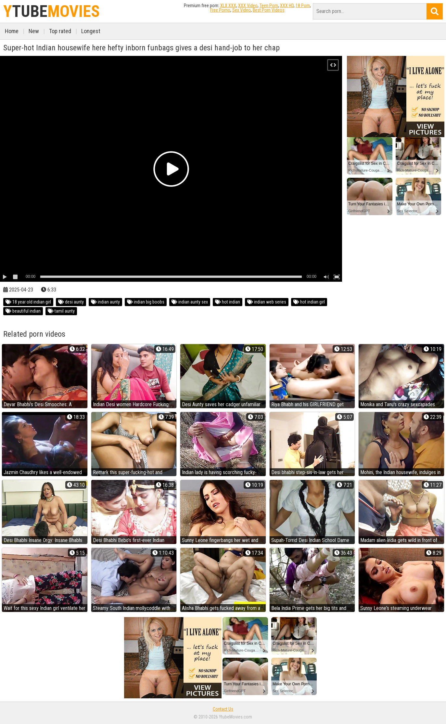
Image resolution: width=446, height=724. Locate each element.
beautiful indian (23, 311)
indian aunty (105, 301)
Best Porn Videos (269, 10)
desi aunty (71, 301)
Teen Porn (269, 5)
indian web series (266, 301)
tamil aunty (61, 311)
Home (12, 31)
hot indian (227, 301)
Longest (90, 31)
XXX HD (287, 5)
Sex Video (241, 10)
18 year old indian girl (28, 301)
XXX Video (248, 5)
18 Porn (303, 5)
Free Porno (220, 10)
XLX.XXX (228, 5)
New (34, 31)
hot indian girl (309, 301)
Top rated (60, 31)
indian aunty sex (190, 301)
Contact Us (223, 709)
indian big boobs (145, 301)
